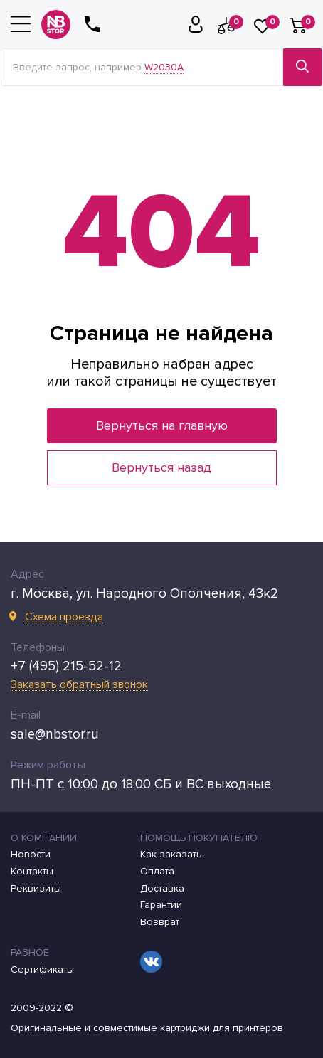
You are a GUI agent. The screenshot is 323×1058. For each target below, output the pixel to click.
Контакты (32, 872)
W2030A (164, 67)
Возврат (159, 922)
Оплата (157, 872)
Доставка (162, 889)
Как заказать (171, 854)
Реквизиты (36, 889)
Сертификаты (42, 970)
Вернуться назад (161, 467)
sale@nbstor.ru (55, 734)
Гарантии (161, 905)
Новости (31, 854)
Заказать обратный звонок (79, 685)
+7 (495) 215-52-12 (66, 666)
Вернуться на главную (162, 425)
